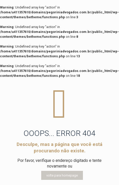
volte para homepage (62, 175)
